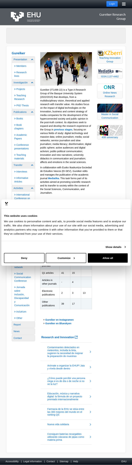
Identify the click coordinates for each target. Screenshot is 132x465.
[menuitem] (23, 67)
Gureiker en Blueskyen (58, 323)
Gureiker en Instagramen (59, 319)
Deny (24, 257)
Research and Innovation (59, 337)
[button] (66, 352)
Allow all (108, 257)
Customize (66, 257)
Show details (114, 247)
